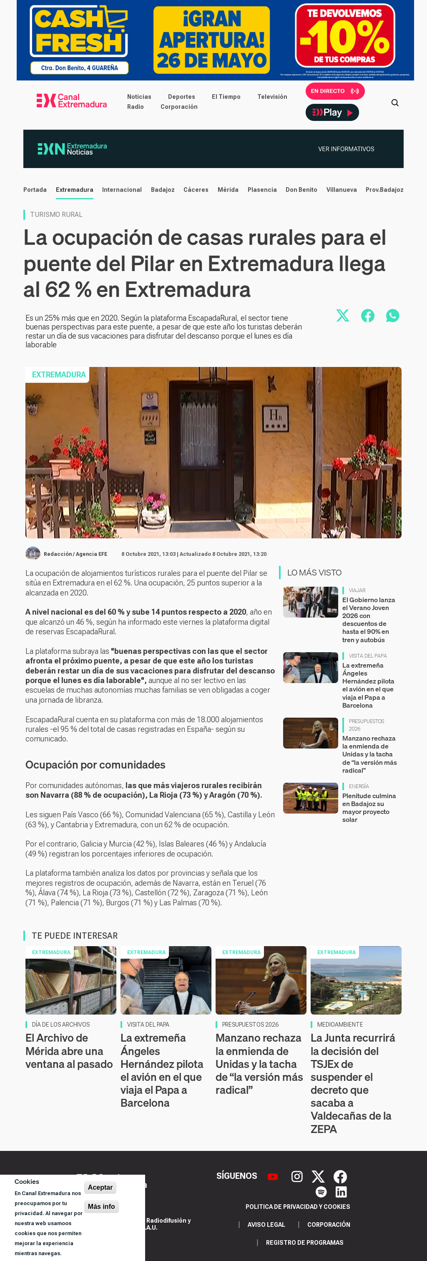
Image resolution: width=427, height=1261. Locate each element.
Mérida (228, 189)
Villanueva (342, 189)
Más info (101, 1206)
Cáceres (195, 189)
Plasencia (262, 189)
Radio (135, 106)
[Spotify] (322, 1191)
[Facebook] (340, 1176)
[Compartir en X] (343, 315)
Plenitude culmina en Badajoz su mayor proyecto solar (369, 807)
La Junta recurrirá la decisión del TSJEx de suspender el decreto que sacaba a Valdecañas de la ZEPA (353, 1083)
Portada (35, 189)
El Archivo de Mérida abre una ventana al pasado (69, 1050)
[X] (319, 1176)
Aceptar (100, 1187)
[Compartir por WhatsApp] (393, 315)
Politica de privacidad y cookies (298, 1206)
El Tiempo (226, 96)
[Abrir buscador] (395, 102)
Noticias (139, 96)
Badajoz (163, 189)
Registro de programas (305, 1242)
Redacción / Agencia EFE (75, 554)
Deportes (181, 96)
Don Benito (301, 189)
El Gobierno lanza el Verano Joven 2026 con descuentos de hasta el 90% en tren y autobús (368, 619)
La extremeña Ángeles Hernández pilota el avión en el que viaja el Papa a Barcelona (368, 685)
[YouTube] (274, 1176)
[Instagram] (298, 1176)
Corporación (179, 106)
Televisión (272, 96)
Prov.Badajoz (385, 189)
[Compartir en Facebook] (368, 315)
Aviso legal (266, 1224)
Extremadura (74, 189)
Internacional (122, 189)
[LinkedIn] (341, 1191)
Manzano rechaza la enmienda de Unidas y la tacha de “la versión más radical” (369, 754)
